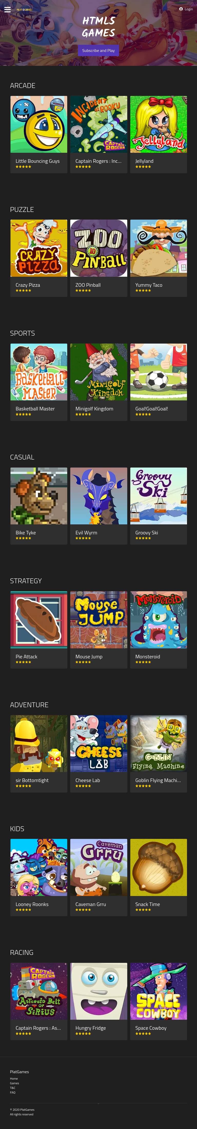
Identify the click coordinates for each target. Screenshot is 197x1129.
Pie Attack (26, 656)
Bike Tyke (26, 532)
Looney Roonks (32, 904)
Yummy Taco (149, 285)
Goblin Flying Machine (159, 780)
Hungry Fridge (90, 1028)
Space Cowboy (150, 1028)
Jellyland (144, 161)
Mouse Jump (88, 656)
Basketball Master (35, 409)
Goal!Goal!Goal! (151, 409)
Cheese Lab (87, 780)
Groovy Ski (146, 532)
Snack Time (147, 904)
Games (14, 1083)
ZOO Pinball (88, 285)
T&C (12, 1087)
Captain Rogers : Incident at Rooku (112, 161)
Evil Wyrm (86, 532)
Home (14, 1078)
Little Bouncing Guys (38, 161)
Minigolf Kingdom (94, 409)
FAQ (12, 1092)
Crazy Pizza (28, 285)
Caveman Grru (90, 904)
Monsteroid (147, 656)
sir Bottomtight (32, 780)
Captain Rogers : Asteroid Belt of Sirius (57, 1028)
